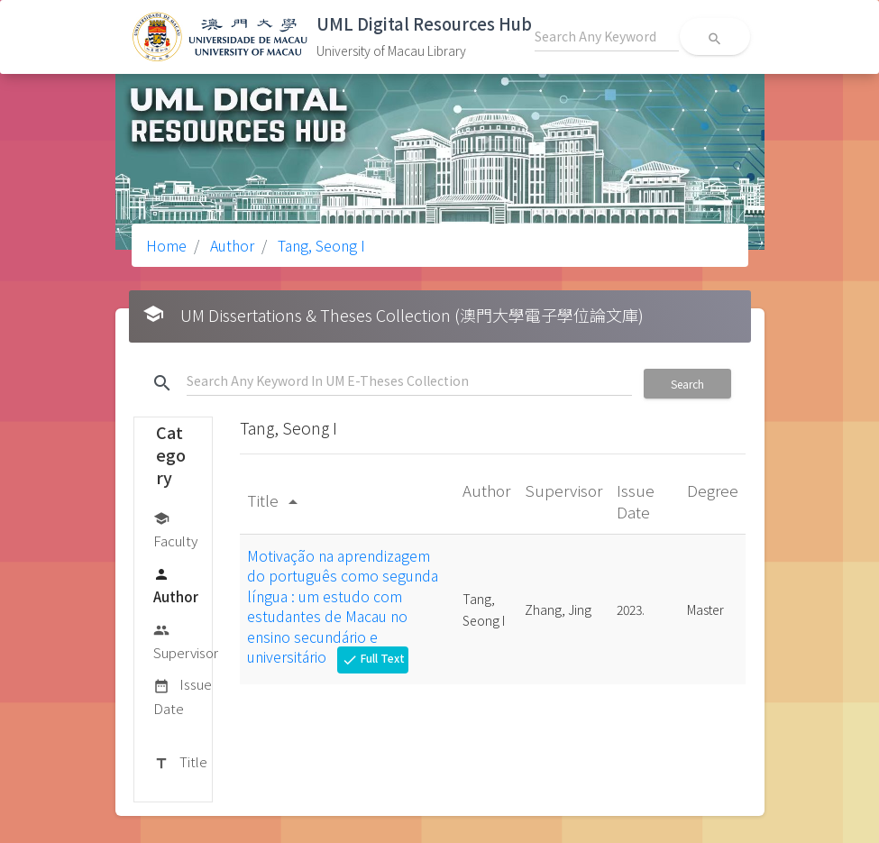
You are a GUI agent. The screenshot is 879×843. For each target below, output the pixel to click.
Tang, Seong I (319, 245)
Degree (712, 490)
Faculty (175, 529)
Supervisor (185, 640)
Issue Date (182, 695)
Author (230, 245)
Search (687, 383)
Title (180, 762)
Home (166, 245)
